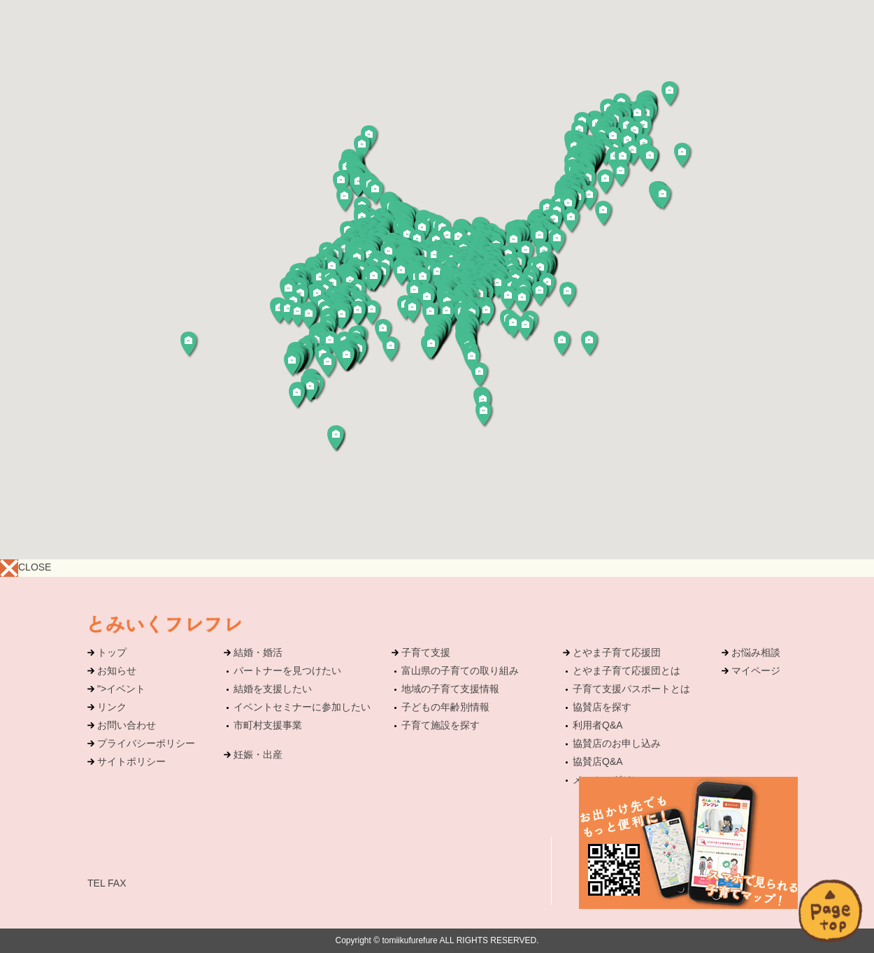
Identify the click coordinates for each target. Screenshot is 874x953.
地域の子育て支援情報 (450, 688)
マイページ (755, 670)
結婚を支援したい (273, 688)
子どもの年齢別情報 (445, 706)
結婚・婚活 (258, 652)
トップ (112, 652)
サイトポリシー (131, 761)
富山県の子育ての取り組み (460, 670)
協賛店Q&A (598, 761)
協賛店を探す (602, 706)
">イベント (121, 688)
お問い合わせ (126, 725)
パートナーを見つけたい (287, 670)
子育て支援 (425, 652)
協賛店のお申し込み (617, 743)
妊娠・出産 (258, 754)
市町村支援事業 (268, 725)
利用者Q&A (598, 725)
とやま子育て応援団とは (626, 670)
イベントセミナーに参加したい (302, 706)
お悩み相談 (755, 652)
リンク (112, 706)
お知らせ (116, 670)
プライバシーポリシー (146, 743)
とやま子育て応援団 (617, 652)
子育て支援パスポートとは (631, 688)
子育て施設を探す (440, 725)
